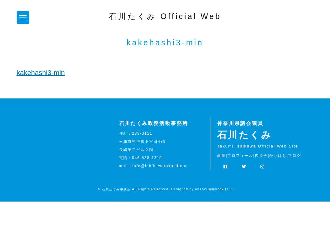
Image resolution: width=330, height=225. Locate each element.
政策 (221, 155)
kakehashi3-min (41, 73)
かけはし (277, 155)
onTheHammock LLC (213, 189)
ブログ (294, 155)
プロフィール (240, 155)
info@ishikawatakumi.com (161, 166)
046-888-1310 (147, 158)
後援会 (261, 155)
